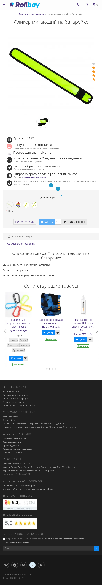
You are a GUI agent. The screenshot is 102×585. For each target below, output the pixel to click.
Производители (11, 445)
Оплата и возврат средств (16, 398)
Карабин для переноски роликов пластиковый (19, 323)
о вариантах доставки (34, 177)
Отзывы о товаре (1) (21, 243)
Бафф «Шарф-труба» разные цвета (51, 321)
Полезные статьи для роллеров (19, 485)
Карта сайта (9, 420)
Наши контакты (11, 391)
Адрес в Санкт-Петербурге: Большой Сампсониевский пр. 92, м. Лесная (39, 467)
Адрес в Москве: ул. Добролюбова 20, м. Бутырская (28, 470)
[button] (95, 4)
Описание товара (19, 236)
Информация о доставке (15, 395)
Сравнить (77, 221)
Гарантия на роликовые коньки (19, 405)
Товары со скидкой (12, 452)
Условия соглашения (13, 401)
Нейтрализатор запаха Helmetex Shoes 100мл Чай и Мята (83, 325)
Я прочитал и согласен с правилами (43, 540)
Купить (16, 358)
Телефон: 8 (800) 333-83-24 (16, 463)
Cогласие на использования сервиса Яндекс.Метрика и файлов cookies (39, 427)
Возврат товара (11, 416)
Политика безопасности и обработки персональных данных (33, 423)
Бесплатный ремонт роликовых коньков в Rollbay (28, 489)
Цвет (10, 211)
